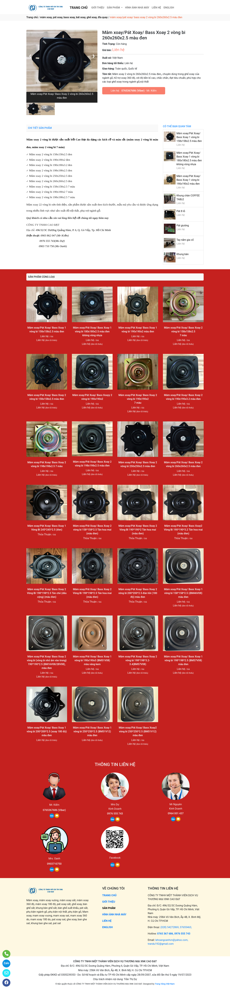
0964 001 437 (176, 813)
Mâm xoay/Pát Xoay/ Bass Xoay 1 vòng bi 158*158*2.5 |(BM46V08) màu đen (183, 593)
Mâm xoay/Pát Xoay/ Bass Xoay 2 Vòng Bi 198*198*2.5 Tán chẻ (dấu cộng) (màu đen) (46, 593)
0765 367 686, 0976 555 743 (173, 933)
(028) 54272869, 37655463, (176, 927)
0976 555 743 (115, 813)
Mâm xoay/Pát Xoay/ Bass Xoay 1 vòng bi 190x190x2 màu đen (188, 180)
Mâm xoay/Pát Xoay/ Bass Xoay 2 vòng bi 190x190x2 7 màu (138, 399)
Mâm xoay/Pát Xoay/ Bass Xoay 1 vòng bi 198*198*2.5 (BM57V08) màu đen (183, 660)
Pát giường (182, 225)
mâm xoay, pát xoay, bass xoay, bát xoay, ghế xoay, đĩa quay (74, 17)
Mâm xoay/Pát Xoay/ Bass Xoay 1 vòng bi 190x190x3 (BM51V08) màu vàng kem (92, 660)
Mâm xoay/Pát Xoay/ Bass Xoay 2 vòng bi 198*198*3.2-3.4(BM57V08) (138, 660)
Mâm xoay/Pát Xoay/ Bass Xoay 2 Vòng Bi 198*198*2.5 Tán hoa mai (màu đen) (92, 593)
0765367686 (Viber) (133, 90)
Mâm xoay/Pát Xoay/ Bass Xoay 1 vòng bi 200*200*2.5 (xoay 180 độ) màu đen (47, 731)
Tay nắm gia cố (185, 239)
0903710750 (54, 863)
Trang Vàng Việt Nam (165, 984)
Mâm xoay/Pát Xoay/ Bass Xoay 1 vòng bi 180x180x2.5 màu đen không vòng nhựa (92, 331)
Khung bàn (182, 254)
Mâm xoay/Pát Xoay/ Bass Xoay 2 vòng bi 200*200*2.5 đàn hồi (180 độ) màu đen (137, 593)
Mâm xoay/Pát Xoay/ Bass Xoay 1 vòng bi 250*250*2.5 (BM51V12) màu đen (92, 731)
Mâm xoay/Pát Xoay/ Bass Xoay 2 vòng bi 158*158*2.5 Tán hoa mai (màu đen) (92, 529)
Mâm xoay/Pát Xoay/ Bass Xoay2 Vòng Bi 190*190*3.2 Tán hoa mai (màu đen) (183, 529)
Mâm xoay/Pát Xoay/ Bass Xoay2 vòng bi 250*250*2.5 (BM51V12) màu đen (138, 731)
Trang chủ (32, 17)
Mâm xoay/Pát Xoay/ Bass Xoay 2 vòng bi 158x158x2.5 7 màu (183, 331)
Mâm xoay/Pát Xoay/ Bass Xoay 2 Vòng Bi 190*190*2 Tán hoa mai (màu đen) (138, 529)
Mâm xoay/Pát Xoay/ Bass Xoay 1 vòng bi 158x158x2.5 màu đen (189, 137)
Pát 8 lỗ (180, 211)
